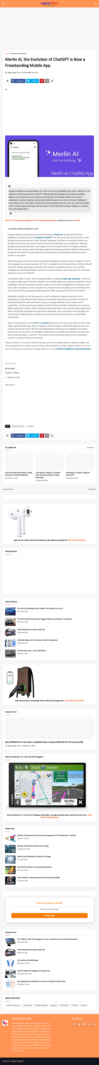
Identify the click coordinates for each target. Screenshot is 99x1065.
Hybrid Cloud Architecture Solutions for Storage (34, 857)
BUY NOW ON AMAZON (77, 540)
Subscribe (49, 915)
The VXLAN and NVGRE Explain (27, 960)
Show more (90, 447)
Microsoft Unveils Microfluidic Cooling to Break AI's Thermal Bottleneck (18, 474)
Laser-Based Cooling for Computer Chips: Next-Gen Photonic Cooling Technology (48, 475)
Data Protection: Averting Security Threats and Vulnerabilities (38, 878)
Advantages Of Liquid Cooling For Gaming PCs (78, 474)
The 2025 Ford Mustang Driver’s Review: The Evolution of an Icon (40, 609)
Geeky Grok (54, 1005)
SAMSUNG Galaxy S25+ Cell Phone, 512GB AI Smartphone (37, 640)
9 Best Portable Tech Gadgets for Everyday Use (33, 971)
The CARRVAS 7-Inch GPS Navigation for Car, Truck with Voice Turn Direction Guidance (47, 939)
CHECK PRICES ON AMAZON (74, 701)
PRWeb (77, 220)
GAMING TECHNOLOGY (41, 1005)
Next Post (92, 489)
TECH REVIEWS (64, 1005)
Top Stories (30, 426)
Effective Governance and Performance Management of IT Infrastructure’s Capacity (46, 835)
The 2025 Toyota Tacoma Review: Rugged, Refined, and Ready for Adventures (44, 619)
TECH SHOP (74, 1005)
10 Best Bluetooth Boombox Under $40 (31, 630)
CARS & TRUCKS (27, 1005)
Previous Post (8, 489)
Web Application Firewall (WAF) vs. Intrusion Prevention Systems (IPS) (41, 981)
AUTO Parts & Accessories (13, 1005)
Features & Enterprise (18, 53)
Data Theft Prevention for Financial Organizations (34, 867)
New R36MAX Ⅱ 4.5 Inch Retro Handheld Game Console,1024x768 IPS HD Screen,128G (44, 742)
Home (7, 53)
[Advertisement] (49, 28)
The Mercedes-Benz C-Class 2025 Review (31, 651)
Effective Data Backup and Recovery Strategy (33, 846)
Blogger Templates (17, 1061)
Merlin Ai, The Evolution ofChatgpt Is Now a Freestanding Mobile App (31, 220)
